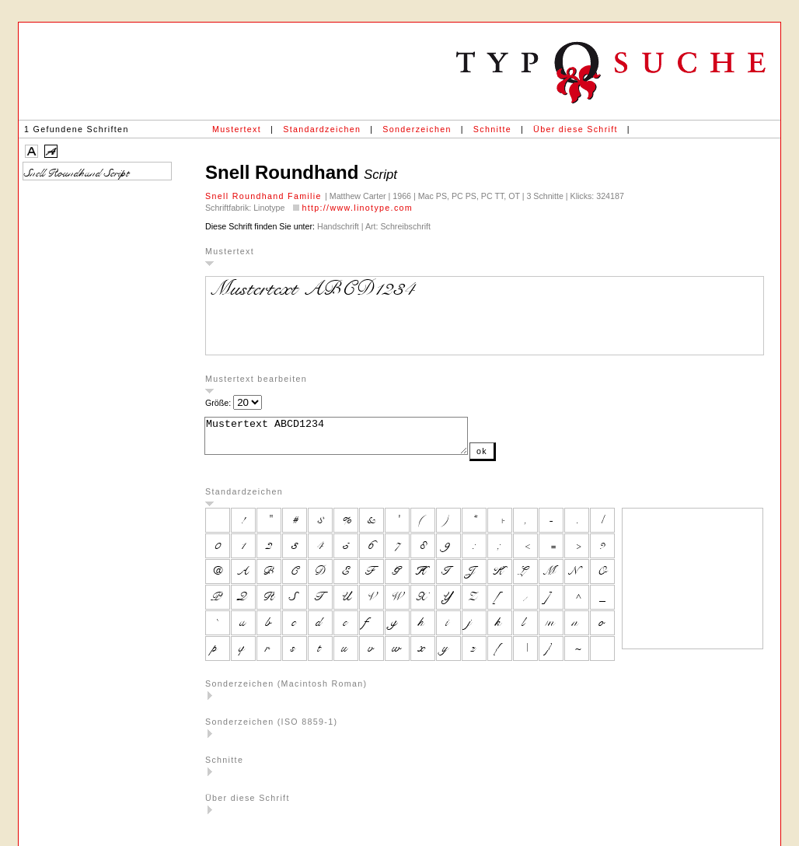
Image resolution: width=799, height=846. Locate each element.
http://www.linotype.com (357, 207)
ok (513, 458)
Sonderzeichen (416, 129)
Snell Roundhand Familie (265, 196)
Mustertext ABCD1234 (351, 439)
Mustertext (236, 129)
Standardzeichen (322, 129)
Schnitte (492, 129)
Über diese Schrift (575, 129)
